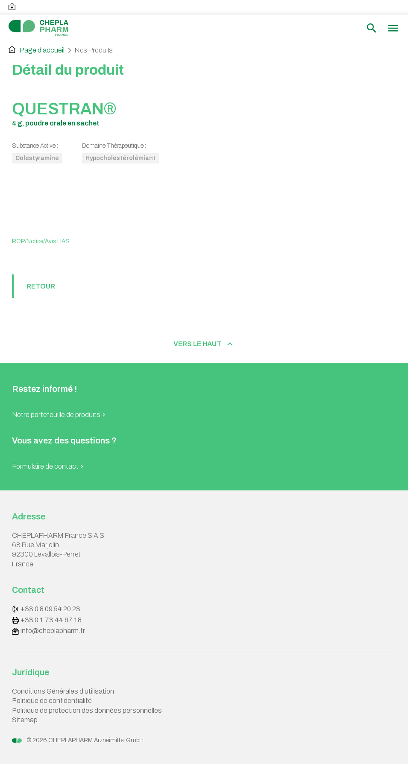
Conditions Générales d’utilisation (63, 691)
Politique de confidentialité (52, 700)
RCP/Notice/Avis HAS (41, 241)
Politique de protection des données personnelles (87, 710)
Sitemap (25, 719)
